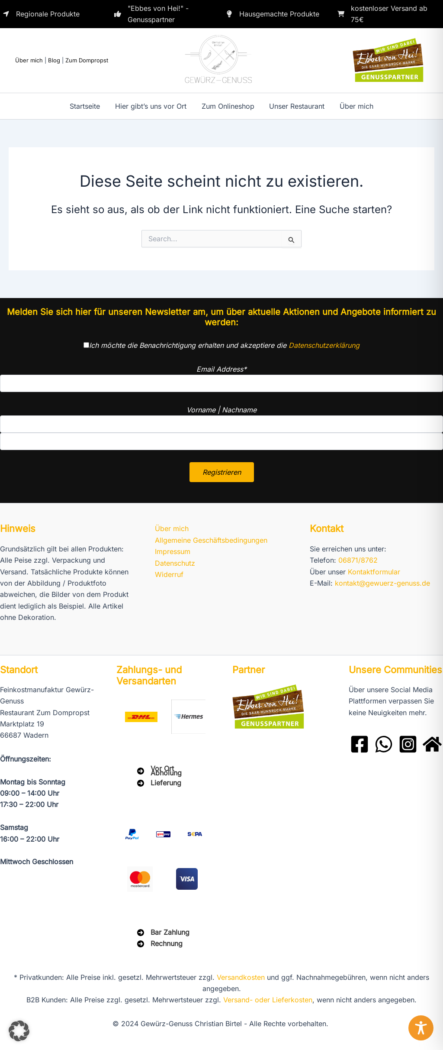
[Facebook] (359, 744)
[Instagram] (407, 744)
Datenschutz (175, 563)
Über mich (29, 60)
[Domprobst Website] (432, 744)
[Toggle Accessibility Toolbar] (421, 1027)
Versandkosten (241, 977)
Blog (54, 60)
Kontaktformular (374, 571)
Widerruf (169, 574)
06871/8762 (358, 560)
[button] (19, 1031)
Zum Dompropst (86, 60)
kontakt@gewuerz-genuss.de (382, 583)
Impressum (172, 551)
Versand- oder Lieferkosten (267, 999)
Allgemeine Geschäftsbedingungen (211, 540)
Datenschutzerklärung (324, 345)
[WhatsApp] (383, 744)
